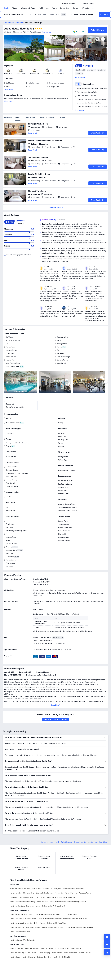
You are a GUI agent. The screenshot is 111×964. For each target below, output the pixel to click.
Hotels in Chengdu (85, 953)
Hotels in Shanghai (47, 948)
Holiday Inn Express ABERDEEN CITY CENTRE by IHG (27, 897)
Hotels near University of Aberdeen (50, 919)
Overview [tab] (8, 118)
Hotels (5, 8)
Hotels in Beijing (44, 953)
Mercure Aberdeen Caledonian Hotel (22, 893)
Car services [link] (64, 8)
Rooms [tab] (17, 118)
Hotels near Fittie (42, 902)
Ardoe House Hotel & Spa (19, 28)
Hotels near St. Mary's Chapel (57, 923)
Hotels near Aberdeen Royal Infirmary (22, 902)
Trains (54, 8)
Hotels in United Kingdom (63, 842)
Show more (8, 101)
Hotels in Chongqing (29, 957)
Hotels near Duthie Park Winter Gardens (23, 919)
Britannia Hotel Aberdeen (44, 893)
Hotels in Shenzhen (70, 953)
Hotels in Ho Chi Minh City (62, 957)
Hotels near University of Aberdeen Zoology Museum (68, 902)
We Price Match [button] (81, 32)
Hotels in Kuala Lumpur (17, 953)
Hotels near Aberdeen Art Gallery (53, 927)
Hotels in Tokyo (76, 948)
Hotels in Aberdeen (80, 842)
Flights (14, 8)
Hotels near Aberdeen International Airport (80, 927)
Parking (59, 347)
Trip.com (43, 842)
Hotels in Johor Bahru (32, 948)
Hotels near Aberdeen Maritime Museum (47, 914)
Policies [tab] (62, 118)
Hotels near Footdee (70, 914)
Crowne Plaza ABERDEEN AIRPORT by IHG (46, 888)
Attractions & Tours (28, 8)
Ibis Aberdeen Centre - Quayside (73, 888)
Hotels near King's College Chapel (53, 906)
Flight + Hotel (43, 8)
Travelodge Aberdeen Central (57, 897)
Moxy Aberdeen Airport (83, 893)
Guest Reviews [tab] (30, 118)
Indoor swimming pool (13, 340)
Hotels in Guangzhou (62, 948)
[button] (78, 3)
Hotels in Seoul (32, 953)
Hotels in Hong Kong (44, 957)
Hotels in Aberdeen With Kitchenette (22, 940)
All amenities (8, 90)
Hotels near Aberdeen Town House (75, 919)
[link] (68, 3)
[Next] (106, 381)
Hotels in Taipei (57, 953)
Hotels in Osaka (15, 957)
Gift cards (85, 8)
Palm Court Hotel (74, 897)
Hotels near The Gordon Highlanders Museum (25, 906)
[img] (24, 48)
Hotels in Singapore (16, 948)
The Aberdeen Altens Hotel (64, 893)
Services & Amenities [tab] (47, 118)
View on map (79, 110)
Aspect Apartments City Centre (20, 888)
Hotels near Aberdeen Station (20, 932)
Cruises (75, 8)
